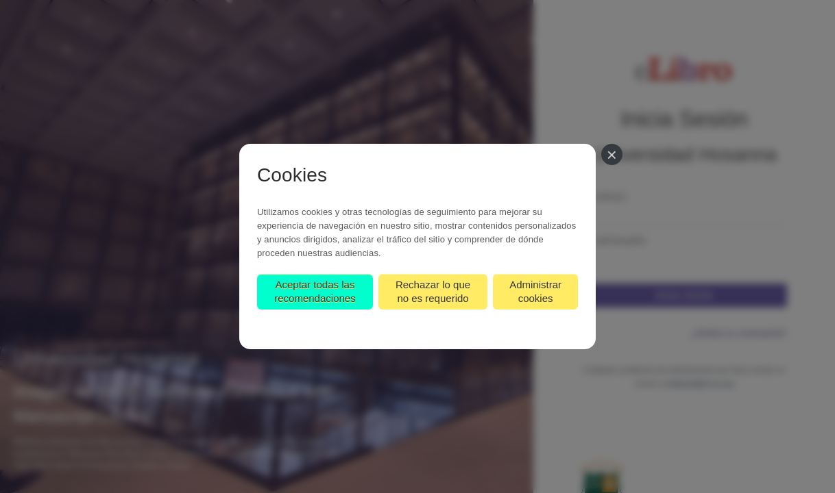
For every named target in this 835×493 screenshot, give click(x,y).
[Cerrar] (611, 154)
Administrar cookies (535, 291)
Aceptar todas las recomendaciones (314, 291)
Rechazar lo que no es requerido (433, 291)
